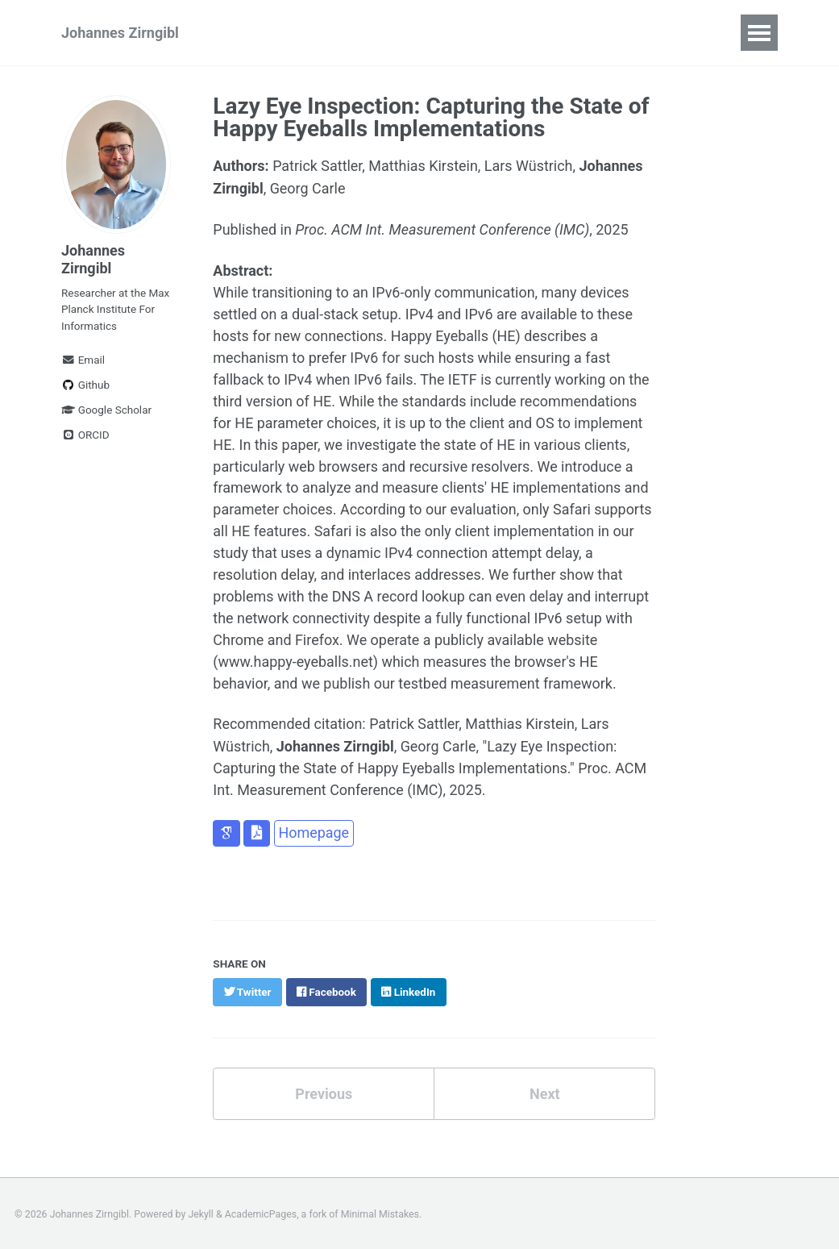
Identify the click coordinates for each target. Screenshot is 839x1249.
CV (571, 32)
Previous (323, 1092)
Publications (277, 32)
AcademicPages (261, 1212)
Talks (363, 32)
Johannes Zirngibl (120, 32)
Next (545, 1092)
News (514, 32)
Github (85, 384)
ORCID (85, 434)
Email (83, 359)
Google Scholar (106, 409)
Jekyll (201, 1212)
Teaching (438, 32)
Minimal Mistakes (380, 1212)
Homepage (313, 831)
